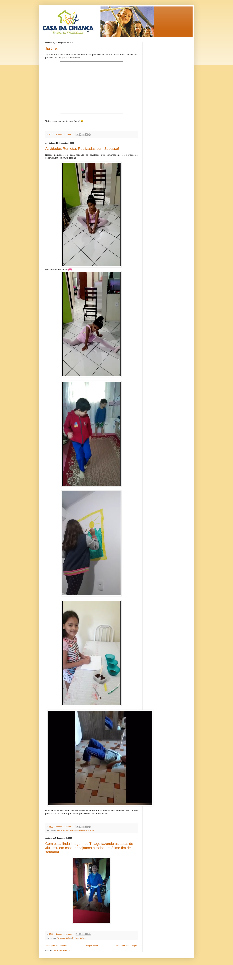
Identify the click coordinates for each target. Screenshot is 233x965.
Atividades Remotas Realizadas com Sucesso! (82, 149)
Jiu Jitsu (51, 48)
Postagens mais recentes (57, 946)
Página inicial (92, 946)
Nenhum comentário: (63, 134)
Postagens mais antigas (126, 946)
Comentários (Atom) (61, 950)
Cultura (91, 830)
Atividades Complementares (77, 830)
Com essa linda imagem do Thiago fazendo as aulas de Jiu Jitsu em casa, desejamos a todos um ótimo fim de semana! (89, 848)
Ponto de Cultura (78, 938)
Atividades (61, 830)
